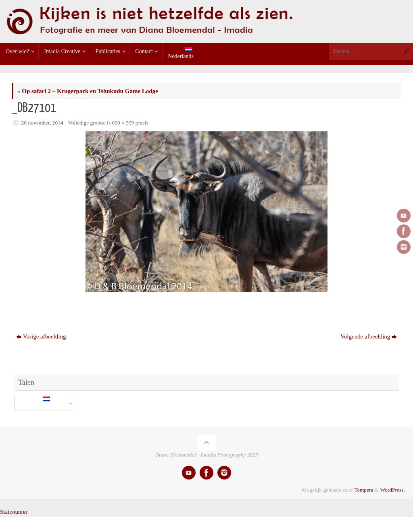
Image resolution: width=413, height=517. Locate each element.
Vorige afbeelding (41, 336)
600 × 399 (123, 123)
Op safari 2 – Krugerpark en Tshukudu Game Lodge (87, 91)
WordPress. (392, 490)
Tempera (363, 490)
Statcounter (13, 512)
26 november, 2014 (42, 123)
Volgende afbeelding (368, 336)
